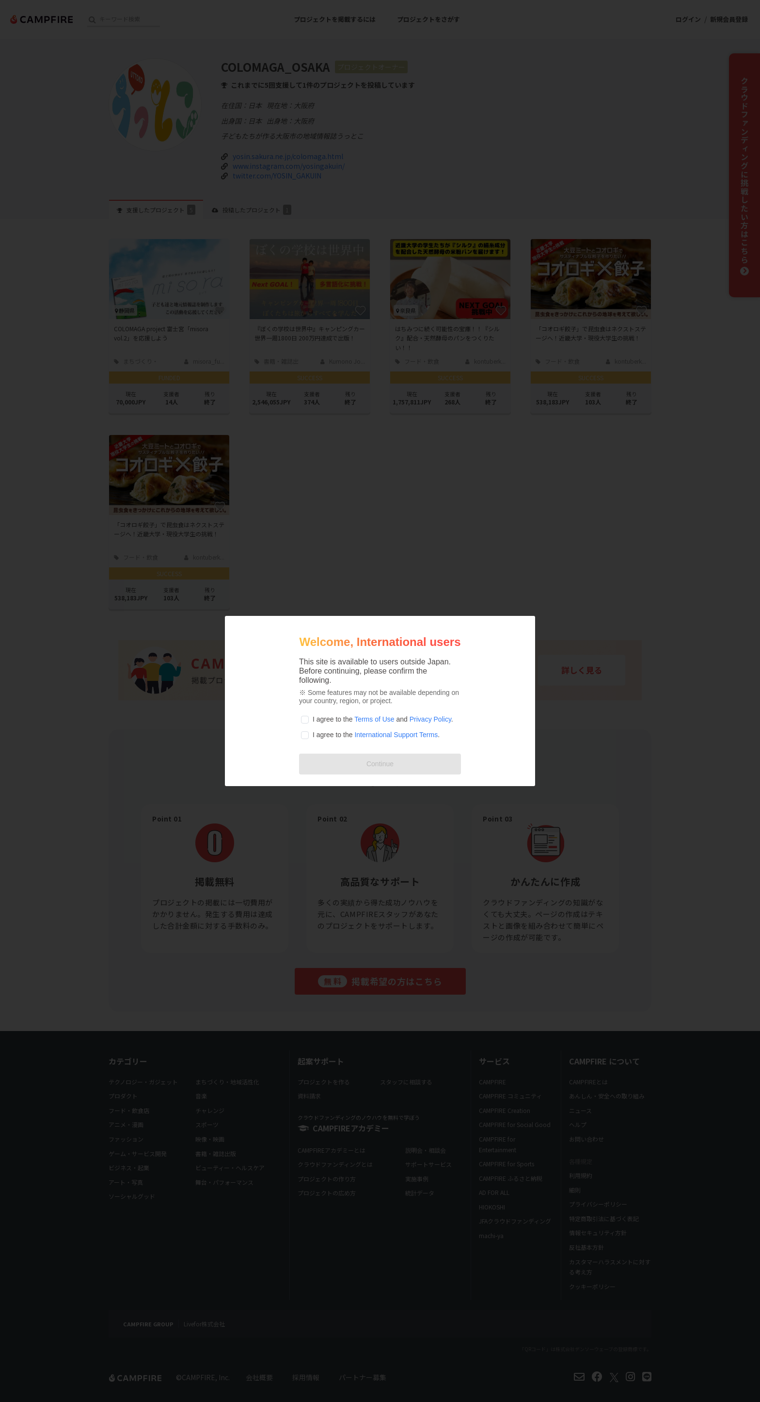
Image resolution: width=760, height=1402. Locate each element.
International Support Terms (396, 735)
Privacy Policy (430, 719)
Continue (380, 764)
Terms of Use (374, 719)
